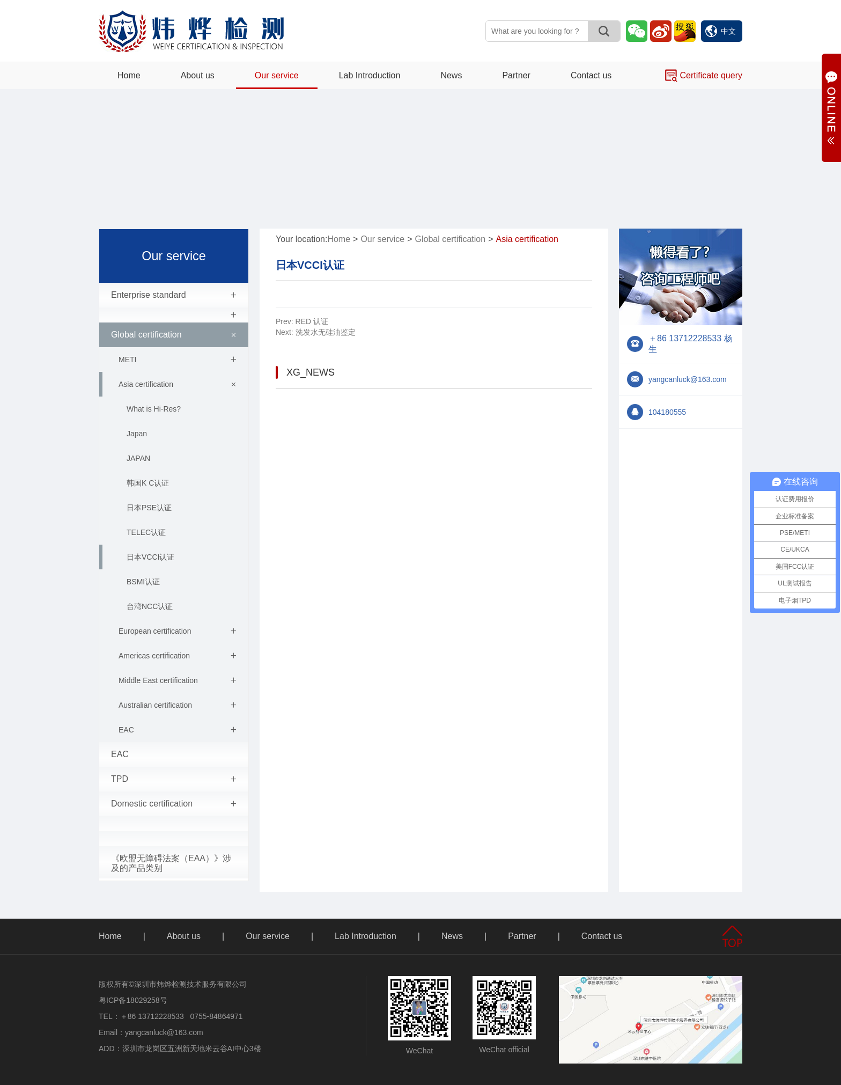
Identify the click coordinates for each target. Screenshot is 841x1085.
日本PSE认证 (149, 507)
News (451, 75)
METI (178, 359)
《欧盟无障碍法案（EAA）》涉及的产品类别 (171, 863)
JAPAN (138, 458)
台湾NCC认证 (150, 606)
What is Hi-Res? (154, 409)
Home (129, 75)
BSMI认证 (143, 581)
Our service (277, 75)
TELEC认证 (146, 532)
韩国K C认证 (148, 483)
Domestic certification (174, 804)
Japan (137, 433)
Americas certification (178, 656)
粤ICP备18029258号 (133, 1000)
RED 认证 (302, 321)
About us (198, 75)
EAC (178, 730)
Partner (516, 75)
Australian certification (178, 705)
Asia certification (179, 384)
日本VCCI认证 (150, 557)
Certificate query (704, 75)
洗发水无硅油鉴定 (316, 332)
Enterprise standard (174, 295)
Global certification (175, 334)
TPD (174, 779)
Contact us (591, 75)
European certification (178, 631)
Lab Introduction (370, 75)
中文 (720, 31)
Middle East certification (178, 680)
